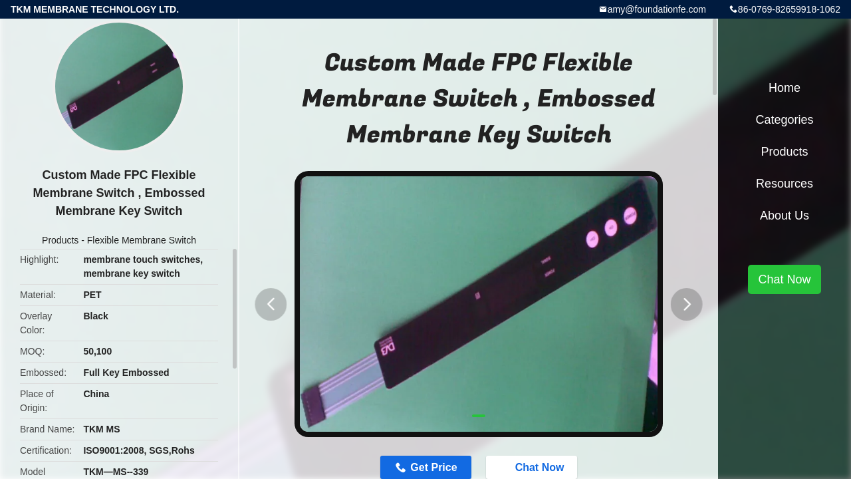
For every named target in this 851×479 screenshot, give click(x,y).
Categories (784, 119)
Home (784, 87)
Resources (784, 183)
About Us (784, 215)
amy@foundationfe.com (657, 9)
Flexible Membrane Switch (141, 240)
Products (60, 240)
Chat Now (784, 279)
